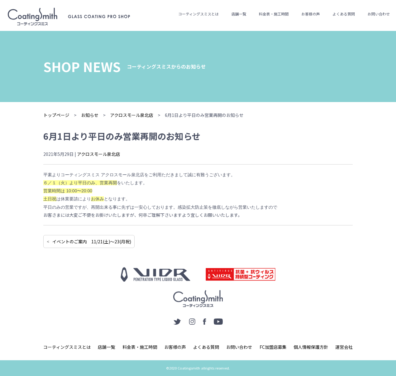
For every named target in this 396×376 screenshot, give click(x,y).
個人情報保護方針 (311, 347)
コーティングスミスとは (198, 13)
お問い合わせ (379, 13)
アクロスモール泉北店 (98, 154)
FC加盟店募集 (273, 347)
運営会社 (344, 347)
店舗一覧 (238, 13)
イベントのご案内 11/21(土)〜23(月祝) (91, 241)
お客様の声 (310, 13)
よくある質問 (344, 13)
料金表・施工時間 (274, 13)
